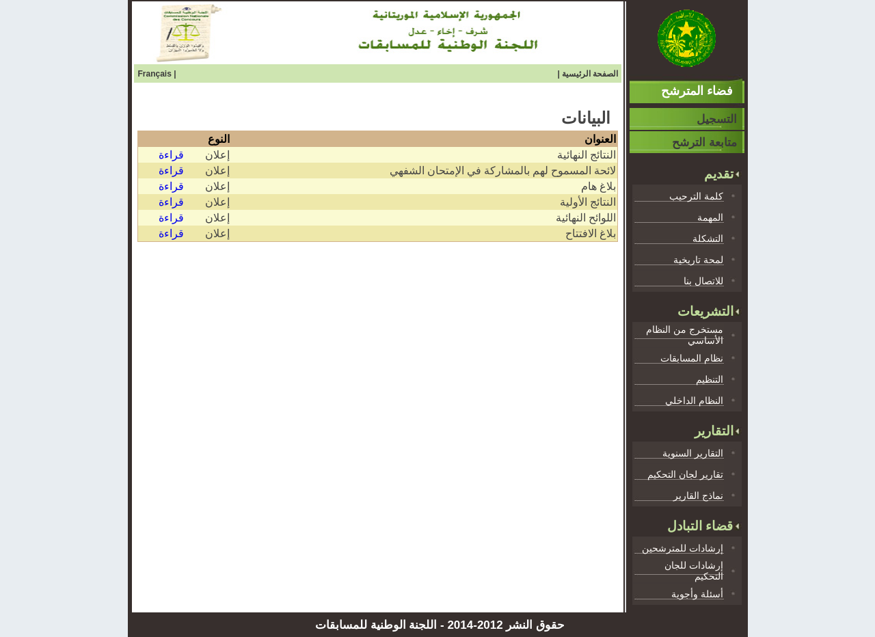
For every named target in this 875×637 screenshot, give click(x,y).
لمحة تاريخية (698, 259)
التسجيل (717, 119)
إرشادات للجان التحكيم (693, 571)
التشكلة (707, 238)
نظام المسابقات (691, 358)
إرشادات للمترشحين (682, 548)
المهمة (710, 217)
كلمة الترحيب (696, 196)
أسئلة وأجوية (697, 593)
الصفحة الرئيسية (590, 74)
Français (156, 74)
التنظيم (709, 379)
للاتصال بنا (703, 280)
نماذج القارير (698, 495)
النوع (219, 139)
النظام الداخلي (694, 400)
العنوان (600, 139)
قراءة (171, 155)
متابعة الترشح (704, 142)
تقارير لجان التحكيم (685, 474)
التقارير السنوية (692, 453)
